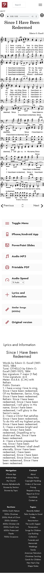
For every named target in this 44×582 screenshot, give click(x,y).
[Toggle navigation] (40, 5)
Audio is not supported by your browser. (22, 16)
